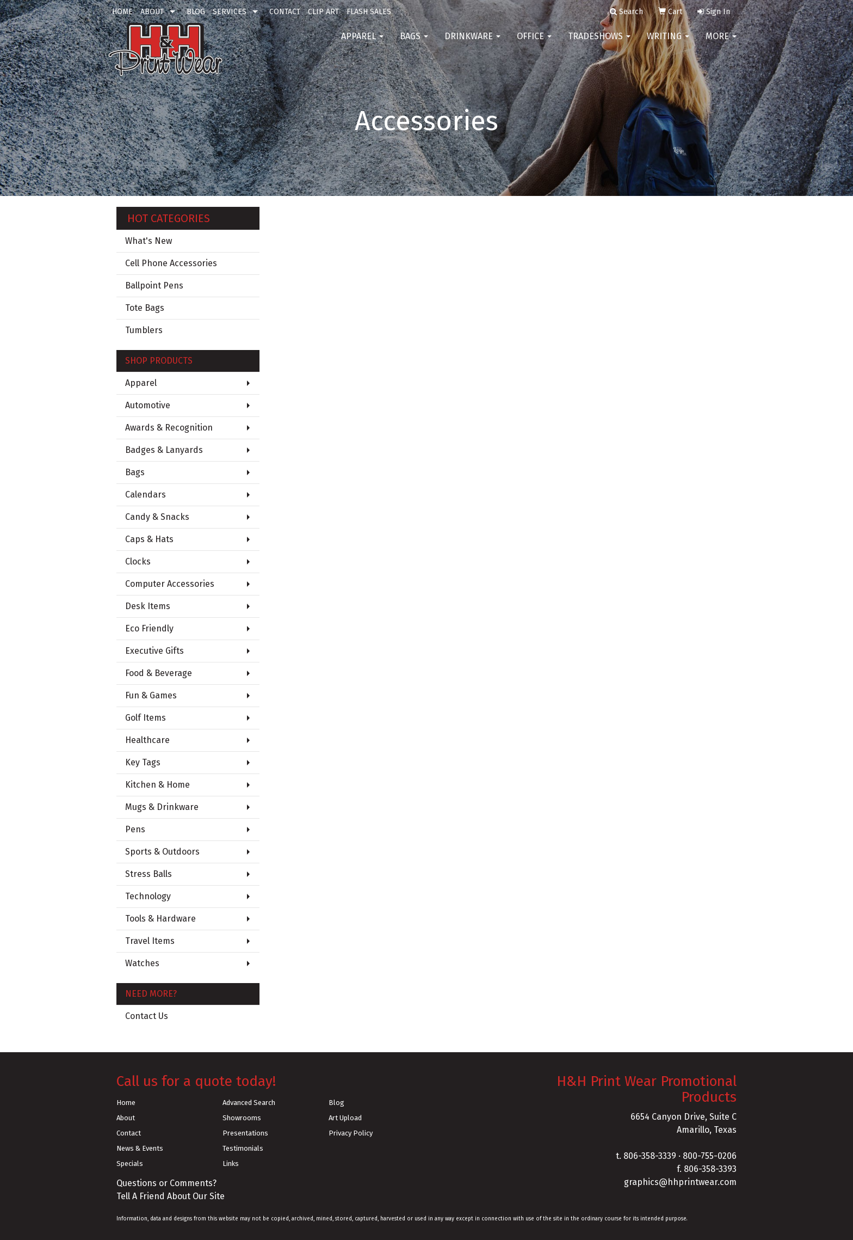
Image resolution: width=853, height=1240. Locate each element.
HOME (122, 11)
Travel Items (150, 941)
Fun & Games (151, 695)
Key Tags (142, 762)
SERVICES (229, 11)
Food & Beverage (158, 673)
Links (230, 1163)
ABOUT (152, 11)
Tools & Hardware (160, 918)
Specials (129, 1163)
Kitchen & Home (157, 784)
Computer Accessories (169, 584)
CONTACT (284, 11)
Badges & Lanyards (164, 450)
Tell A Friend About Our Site (170, 1196)
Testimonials (242, 1148)
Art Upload (345, 1118)
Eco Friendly (149, 628)
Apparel (362, 43)
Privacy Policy (351, 1133)
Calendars (145, 494)
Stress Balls (148, 874)
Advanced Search (248, 1102)
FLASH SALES (369, 11)
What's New (148, 241)
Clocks (138, 561)
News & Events (139, 1148)
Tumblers (144, 330)
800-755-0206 (710, 1156)
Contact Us (146, 1016)
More (721, 43)
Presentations (245, 1133)
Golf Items (145, 718)
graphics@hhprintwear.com (680, 1182)
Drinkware (472, 43)
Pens (135, 829)
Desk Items (147, 606)
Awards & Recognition (169, 427)
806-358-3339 (649, 1156)
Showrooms (241, 1118)
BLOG (196, 11)
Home (125, 1102)
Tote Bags (144, 308)
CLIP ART (323, 11)
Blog (336, 1102)
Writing (668, 43)
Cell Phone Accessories (171, 263)
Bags (414, 43)
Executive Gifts (154, 651)
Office (534, 43)
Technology (148, 896)
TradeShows (599, 43)
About (125, 1118)
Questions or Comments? (166, 1183)
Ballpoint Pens (154, 285)
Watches (142, 963)
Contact (128, 1133)
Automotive (147, 405)
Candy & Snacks (157, 517)
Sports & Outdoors (162, 851)
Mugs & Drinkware (162, 807)
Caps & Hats (149, 539)
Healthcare (147, 740)
